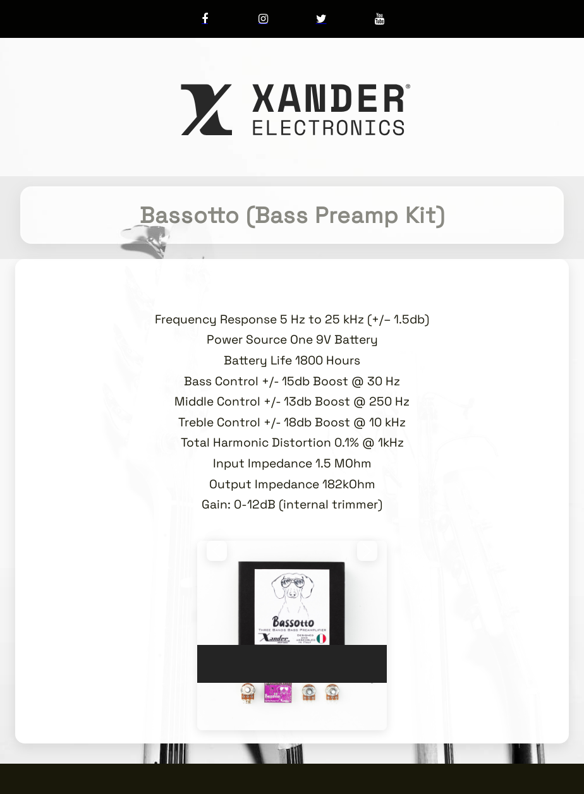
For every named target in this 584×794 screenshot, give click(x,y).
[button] (217, 551)
